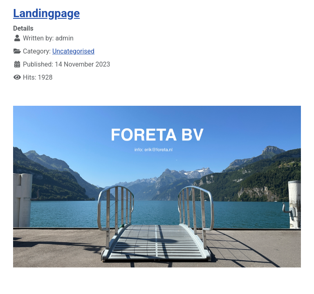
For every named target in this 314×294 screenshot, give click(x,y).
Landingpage (46, 13)
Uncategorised (73, 51)
